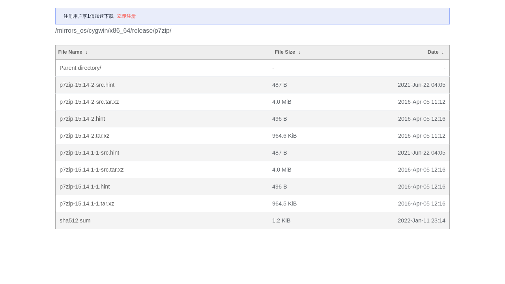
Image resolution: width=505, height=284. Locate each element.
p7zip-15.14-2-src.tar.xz (89, 102)
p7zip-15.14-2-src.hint (87, 85)
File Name (70, 52)
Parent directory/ (80, 68)
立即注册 (126, 16)
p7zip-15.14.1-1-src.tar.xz (91, 169)
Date (433, 52)
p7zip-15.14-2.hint (82, 119)
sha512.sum (75, 220)
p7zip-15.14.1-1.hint (85, 186)
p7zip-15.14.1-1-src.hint (89, 152)
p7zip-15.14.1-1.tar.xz (87, 203)
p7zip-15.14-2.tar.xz (84, 136)
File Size (285, 52)
